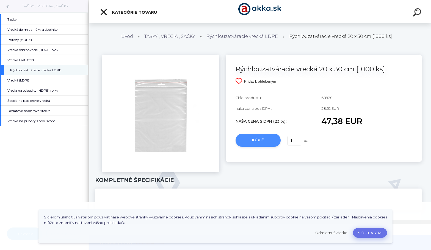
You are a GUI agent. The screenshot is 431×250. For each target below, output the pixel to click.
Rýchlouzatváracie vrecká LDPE (242, 36)
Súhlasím (370, 233)
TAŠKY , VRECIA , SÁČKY (45, 5)
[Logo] (260, 11)
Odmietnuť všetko (331, 233)
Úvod (127, 36)
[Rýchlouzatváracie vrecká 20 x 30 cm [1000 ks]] (160, 56)
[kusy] (294, 140)
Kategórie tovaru (128, 12)
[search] (418, 13)
